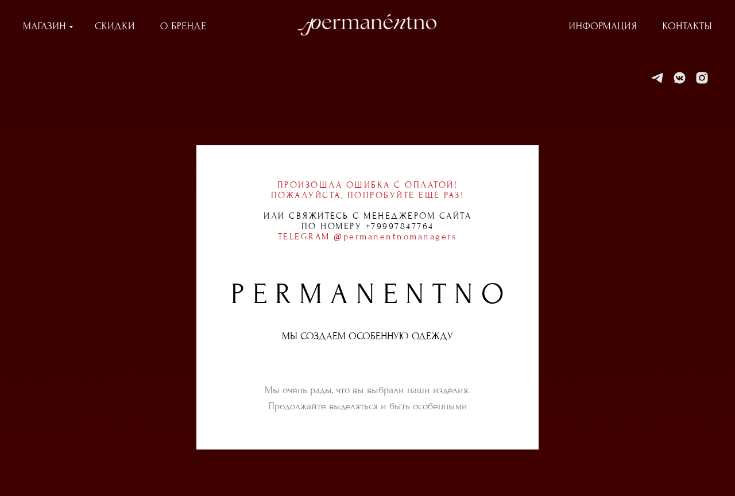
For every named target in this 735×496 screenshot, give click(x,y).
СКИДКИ (115, 26)
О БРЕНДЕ (183, 26)
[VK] (679, 78)
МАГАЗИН (44, 26)
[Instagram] (702, 78)
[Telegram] (657, 78)
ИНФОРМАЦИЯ (603, 26)
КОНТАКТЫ (687, 26)
